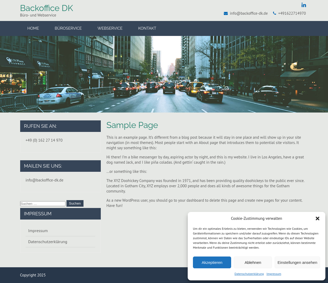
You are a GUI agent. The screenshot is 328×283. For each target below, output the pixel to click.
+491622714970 (292, 13)
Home (33, 28)
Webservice (110, 28)
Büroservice (68, 28)
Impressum (273, 274)
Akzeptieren (212, 262)
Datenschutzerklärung (249, 274)
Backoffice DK (46, 8)
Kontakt (147, 28)
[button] (317, 218)
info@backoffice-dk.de (249, 13)
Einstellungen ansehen (297, 262)
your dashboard (191, 200)
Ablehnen (252, 262)
